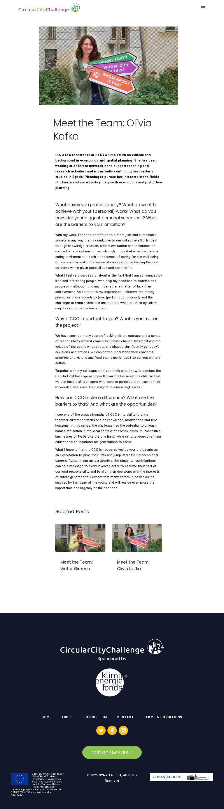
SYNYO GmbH (110, 775)
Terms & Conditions (163, 717)
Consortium (95, 717)
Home (47, 717)
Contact (125, 717)
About (67, 717)
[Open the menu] (203, 7)
